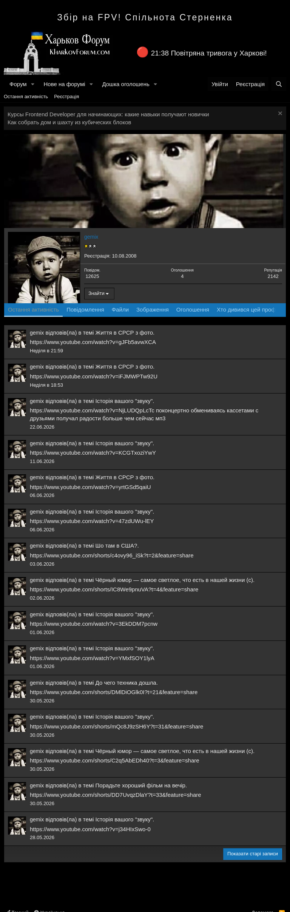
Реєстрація (66, 96)
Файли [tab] (120, 309)
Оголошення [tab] (192, 309)
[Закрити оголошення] (279, 114)
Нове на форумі (64, 84)
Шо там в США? (116, 545)
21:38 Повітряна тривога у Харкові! (209, 53)
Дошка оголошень (125, 84)
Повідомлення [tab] (85, 309)
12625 (92, 276)
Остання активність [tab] (33, 309)
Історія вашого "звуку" (124, 401)
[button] (32, 84)
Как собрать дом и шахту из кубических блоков (69, 122)
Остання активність (26, 96)
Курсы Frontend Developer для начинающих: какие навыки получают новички (108, 114)
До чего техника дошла (126, 682)
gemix (37, 333)
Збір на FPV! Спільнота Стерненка (145, 17)
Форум (18, 84)
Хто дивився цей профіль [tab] (250, 309)
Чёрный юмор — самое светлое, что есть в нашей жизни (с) (174, 580)
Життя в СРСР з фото (124, 332)
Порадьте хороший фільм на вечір (140, 785)
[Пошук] (278, 84)
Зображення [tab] (152, 309)
